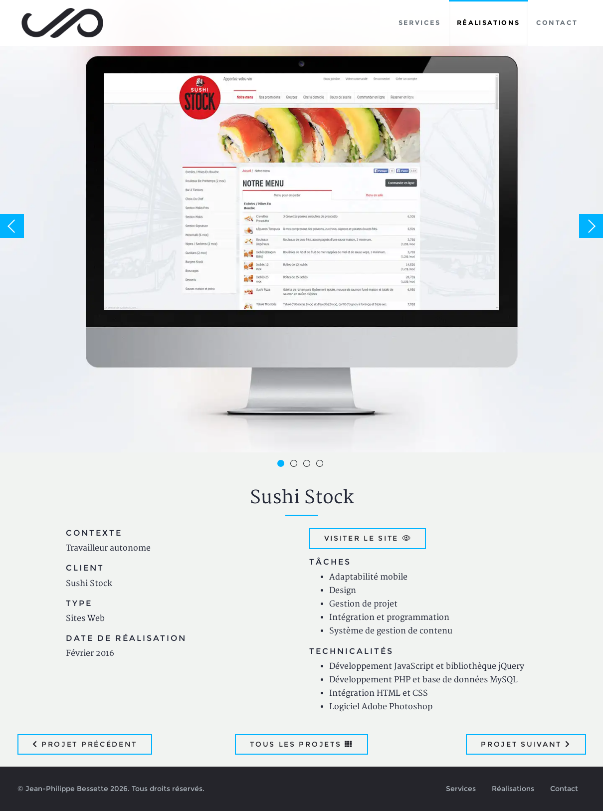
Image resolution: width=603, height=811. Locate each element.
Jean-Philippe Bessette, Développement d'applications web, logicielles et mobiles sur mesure (62, 23)
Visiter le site (367, 538)
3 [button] (308, 465)
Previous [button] (12, 226)
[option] (301, 226)
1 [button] (282, 465)
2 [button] (295, 465)
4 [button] (321, 465)
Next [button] (591, 226)
